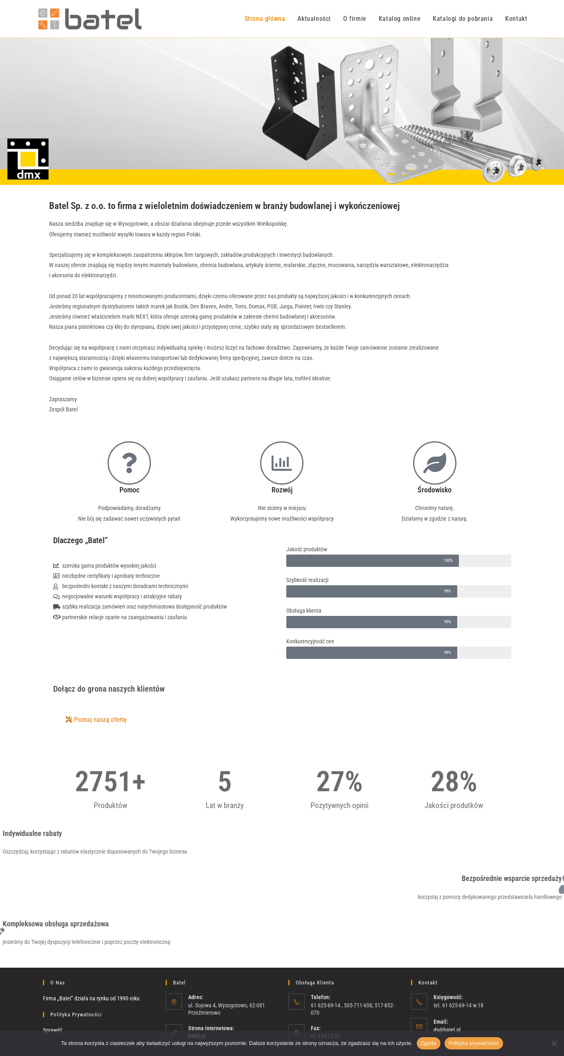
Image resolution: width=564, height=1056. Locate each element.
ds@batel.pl (447, 1030)
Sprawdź (52, 1030)
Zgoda (428, 1043)
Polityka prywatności (474, 1043)
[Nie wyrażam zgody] (554, 1043)
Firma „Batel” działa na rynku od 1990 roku (91, 998)
